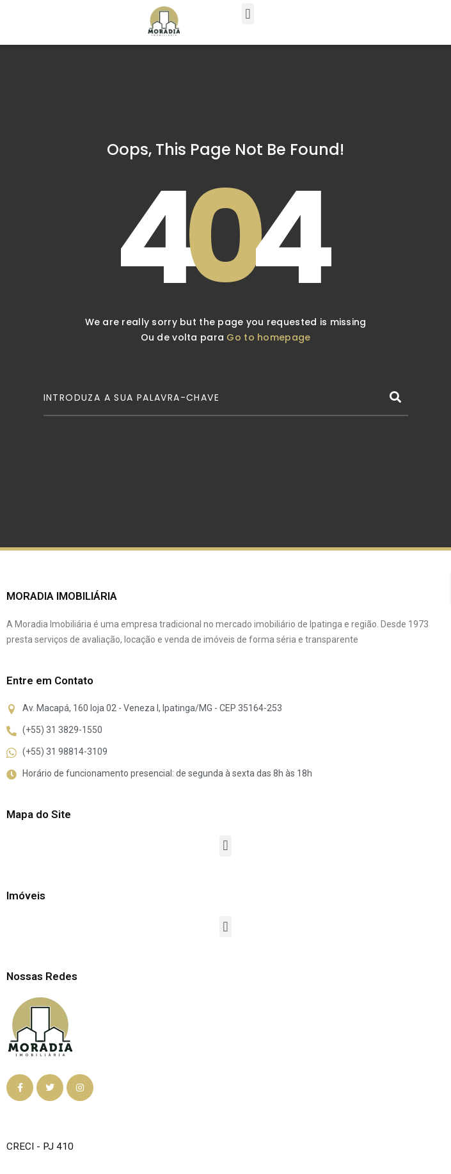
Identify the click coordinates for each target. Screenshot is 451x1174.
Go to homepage (268, 337)
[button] (248, 13)
